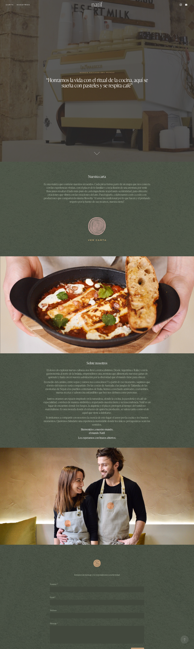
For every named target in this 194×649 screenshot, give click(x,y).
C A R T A (9, 5)
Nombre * (54, 584)
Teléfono (53, 610)
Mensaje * (54, 623)
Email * (53, 597)
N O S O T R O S (23, 5)
